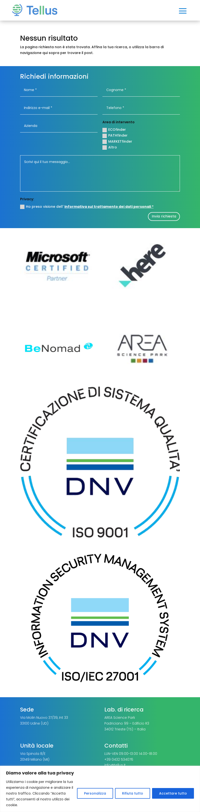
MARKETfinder (117, 141)
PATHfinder (115, 135)
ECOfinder (114, 129)
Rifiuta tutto (132, 793)
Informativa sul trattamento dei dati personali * (109, 206)
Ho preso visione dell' (87, 206)
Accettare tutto (173, 793)
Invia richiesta (162, 216)
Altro (109, 147)
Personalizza (95, 793)
